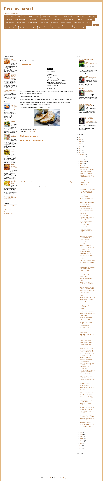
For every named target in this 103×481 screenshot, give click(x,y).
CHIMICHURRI (83, 315)
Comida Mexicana (32, 22)
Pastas (15, 27)
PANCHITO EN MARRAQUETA (87, 407)
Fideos (47, 25)
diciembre (82, 154)
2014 (80, 446)
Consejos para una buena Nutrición (86, 60)
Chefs (30, 16)
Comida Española (57, 19)
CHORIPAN (83, 309)
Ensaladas (24, 25)
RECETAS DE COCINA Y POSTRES (10, 206)
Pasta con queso (84, 332)
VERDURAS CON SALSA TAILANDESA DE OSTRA (87, 415)
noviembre (83, 157)
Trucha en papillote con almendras (86, 221)
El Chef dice (82, 89)
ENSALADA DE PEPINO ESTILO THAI (86, 400)
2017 (80, 148)
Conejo (88, 22)
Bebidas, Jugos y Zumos (85, 117)
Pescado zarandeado (85, 340)
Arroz (6, 16)
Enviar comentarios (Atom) (51, 187)
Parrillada (7, 27)
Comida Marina (21, 22)
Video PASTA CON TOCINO (87, 263)
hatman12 (49, 478)
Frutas (53, 25)
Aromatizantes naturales (86, 173)
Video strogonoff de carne (86, 299)
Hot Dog (71, 25)
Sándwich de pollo (84, 302)
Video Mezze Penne (85, 187)
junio (81, 432)
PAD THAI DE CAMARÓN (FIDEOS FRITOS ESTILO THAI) (87, 428)
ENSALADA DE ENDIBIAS (86, 409)
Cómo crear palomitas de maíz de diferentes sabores (87, 351)
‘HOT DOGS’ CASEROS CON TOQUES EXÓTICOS (87, 354)
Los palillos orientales (85, 357)
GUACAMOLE (83, 338)
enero (81, 443)
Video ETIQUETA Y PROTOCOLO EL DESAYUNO (85, 305)
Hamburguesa (61, 25)
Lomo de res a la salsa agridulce (10, 90)
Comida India (79, 19)
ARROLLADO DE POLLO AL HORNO (87, 412)
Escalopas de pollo (84, 385)
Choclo (37, 16)
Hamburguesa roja (84, 215)
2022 (80, 141)
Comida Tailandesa (66, 22)
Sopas (69, 27)
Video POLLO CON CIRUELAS (87, 313)
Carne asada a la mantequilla (87, 189)
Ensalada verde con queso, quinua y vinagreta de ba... (87, 287)
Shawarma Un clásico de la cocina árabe (87, 419)
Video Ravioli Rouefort (85, 422)
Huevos (78, 25)
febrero (82, 441)
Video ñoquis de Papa (85, 206)
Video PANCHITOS (84, 167)
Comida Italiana (89, 19)
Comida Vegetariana (79, 22)
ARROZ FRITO (83, 185)
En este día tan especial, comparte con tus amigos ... (87, 236)
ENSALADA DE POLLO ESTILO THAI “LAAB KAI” (87, 176)
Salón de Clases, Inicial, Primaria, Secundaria (85, 103)
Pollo (34, 27)
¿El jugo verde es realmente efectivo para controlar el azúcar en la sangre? (91, 64)
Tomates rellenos (84, 234)
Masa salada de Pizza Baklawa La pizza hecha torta (86, 230)
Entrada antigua (69, 182)
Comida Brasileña (91, 16)
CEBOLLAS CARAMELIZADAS (87, 260)
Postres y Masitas (84, 76)
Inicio (48, 182)
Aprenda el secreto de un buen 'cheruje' (13, 76)
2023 (80, 139)
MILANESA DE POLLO (85, 328)
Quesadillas (83, 213)
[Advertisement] (51, 43)
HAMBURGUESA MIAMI (86, 342)
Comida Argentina (68, 16)
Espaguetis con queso (85, 245)
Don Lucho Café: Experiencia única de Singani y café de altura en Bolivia (90, 120)
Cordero (7, 25)
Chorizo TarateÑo (13, 135)
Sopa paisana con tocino (86, 208)
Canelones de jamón (85, 383)
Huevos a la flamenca (85, 253)
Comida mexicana (84, 204)
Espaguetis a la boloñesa (86, 348)
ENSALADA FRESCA (85, 251)
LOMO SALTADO (84, 293)
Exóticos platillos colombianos (84, 195)
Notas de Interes (87, 25)
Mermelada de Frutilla (90, 77)
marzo (82, 438)
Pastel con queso (84, 182)
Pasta (81, 295)
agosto (82, 163)
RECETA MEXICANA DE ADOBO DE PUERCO (14, 167)
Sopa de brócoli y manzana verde (89, 90)
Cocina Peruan (8, 209)
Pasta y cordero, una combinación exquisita (86, 345)
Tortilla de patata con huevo (87, 424)
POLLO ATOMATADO (14, 60)
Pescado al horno (84, 270)
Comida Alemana (46, 16)
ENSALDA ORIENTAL (85, 265)
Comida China (8, 19)
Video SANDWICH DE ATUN (87, 387)
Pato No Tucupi (13, 150)
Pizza (29, 27)
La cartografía (88, 105)
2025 (80, 137)
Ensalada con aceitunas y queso (86, 279)
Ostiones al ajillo (13, 122)
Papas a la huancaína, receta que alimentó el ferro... (87, 371)
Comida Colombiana (20, 19)
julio (81, 165)
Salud (53, 27)
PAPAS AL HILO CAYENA (86, 330)
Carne (18, 16)
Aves (12, 16)
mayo (81, 434)
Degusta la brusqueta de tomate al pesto (86, 360)
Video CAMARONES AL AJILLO (86, 404)
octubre (82, 159)
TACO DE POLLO (84, 239)
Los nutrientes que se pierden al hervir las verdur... (87, 267)
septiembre (83, 161)
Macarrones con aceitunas (87, 311)
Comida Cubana (32, 19)
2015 (80, 152)
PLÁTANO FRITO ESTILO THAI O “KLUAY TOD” (86, 192)
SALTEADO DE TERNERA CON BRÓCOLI (86, 376)
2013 (80, 448)
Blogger (65, 478)
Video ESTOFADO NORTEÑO (87, 290)
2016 (80, 150)
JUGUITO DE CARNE (85, 320)
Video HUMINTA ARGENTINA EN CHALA (87, 179)
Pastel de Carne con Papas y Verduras (87, 242)
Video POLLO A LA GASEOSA (87, 297)
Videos (75, 27)
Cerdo (24, 16)
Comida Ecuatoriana (44, 19)
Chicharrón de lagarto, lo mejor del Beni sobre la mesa (14, 106)
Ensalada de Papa (84, 227)
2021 (80, 144)
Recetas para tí (18, 8)
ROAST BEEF (83, 276)
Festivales (40, 25)
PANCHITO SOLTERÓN (86, 394)
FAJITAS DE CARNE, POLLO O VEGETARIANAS (87, 248)
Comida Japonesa (9, 22)
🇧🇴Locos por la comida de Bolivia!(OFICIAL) (10, 212)
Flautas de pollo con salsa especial (86, 199)
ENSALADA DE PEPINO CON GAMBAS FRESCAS (87, 170)
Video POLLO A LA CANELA (87, 202)
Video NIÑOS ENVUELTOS (86, 211)
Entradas (32, 25)
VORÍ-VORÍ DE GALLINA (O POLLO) (87, 335)
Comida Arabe (57, 16)
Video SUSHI (83, 390)
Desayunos (15, 25)
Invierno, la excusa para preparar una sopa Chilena (87, 397)
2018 (80, 146)
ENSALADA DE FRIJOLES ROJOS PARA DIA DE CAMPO (86, 257)
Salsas (47, 27)
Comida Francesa (68, 19)
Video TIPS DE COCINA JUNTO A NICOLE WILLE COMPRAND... (87, 283)
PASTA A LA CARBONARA (86, 392)
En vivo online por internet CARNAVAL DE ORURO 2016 (10, 197)
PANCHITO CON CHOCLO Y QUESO (87, 322)
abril (81, 436)
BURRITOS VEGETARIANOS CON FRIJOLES (87, 218)
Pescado (22, 27)
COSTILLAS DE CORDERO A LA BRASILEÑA (87, 273)
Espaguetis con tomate (86, 317)
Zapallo (82, 27)
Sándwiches (61, 27)
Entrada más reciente (26, 182)
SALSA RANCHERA (84, 224)
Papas (95, 25)
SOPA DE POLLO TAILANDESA (84, 367)
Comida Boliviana (80, 16)
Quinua (41, 27)
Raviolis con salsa (84, 325)
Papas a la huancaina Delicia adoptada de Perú (87, 380)
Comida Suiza (54, 22)
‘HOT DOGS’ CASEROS (85, 374)
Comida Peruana (44, 22)
